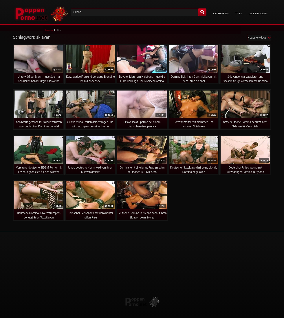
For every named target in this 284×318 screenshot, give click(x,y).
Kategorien (221, 13)
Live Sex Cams (258, 13)
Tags (238, 13)
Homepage (49, 30)
